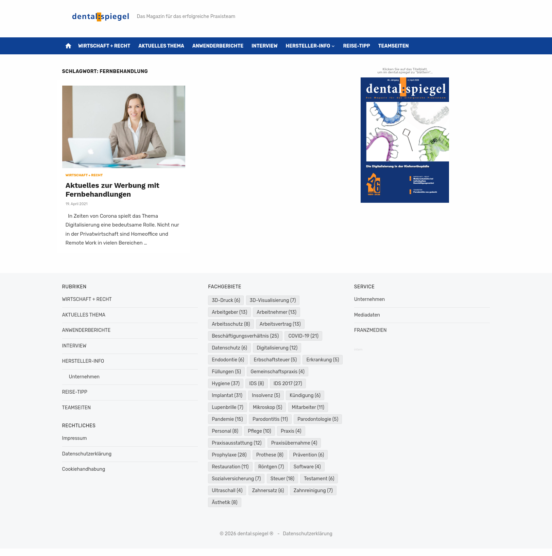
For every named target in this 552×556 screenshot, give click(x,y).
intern (357, 348)
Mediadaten (366, 314)
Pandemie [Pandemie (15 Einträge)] (270, 419)
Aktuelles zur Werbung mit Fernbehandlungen (114, 188)
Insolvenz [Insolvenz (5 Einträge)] (305, 395)
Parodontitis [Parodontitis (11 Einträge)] (312, 419)
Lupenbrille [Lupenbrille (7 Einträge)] (268, 407)
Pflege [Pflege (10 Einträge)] (310, 430)
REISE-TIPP (358, 46)
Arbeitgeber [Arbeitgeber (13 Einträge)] (230, 312)
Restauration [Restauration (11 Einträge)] (308, 466)
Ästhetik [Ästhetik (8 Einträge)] (315, 502)
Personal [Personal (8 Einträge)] (276, 430)
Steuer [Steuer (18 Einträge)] (224, 490)
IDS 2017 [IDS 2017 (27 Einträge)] (226, 395)
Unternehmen (86, 376)
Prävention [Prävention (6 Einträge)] (264, 466)
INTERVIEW (267, 46)
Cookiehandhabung (85, 468)
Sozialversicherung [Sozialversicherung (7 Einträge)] (308, 478)
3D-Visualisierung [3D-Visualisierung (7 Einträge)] (273, 300)
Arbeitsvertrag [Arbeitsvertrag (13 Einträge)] (280, 323)
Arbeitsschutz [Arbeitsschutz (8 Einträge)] (231, 323)
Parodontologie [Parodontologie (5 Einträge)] (232, 430)
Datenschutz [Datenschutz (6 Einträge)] (230, 347)
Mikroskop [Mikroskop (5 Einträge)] (308, 407)
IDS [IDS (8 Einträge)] (320, 383)
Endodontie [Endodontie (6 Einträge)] (228, 359)
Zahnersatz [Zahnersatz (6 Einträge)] (228, 502)
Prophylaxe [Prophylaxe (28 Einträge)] (285, 454)
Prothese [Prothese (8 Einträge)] (226, 466)
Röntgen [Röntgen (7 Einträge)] (225, 478)
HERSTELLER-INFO (310, 46)
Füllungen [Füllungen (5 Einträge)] (269, 371)
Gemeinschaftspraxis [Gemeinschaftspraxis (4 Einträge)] (239, 383)
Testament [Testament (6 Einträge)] (261, 490)
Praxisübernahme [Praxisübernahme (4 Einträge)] (235, 454)
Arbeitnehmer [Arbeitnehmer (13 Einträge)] (277, 312)
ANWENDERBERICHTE (219, 46)
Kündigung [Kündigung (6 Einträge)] (227, 407)
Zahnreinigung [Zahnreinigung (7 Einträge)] (273, 502)
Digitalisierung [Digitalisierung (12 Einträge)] (277, 347)
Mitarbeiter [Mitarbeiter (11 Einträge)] (228, 419)
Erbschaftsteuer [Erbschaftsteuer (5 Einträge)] (275, 359)
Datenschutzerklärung (89, 453)
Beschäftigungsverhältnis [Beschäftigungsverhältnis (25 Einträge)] (245, 335)
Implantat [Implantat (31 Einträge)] (266, 395)
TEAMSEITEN (395, 46)
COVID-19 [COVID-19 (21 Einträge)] (304, 335)
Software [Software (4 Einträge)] (261, 478)
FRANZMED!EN (369, 330)
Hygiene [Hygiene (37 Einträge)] (290, 383)
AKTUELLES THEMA (163, 46)
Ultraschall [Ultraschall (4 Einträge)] (301, 490)
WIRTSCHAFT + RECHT (106, 46)
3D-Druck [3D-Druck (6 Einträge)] (226, 300)
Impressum (76, 438)
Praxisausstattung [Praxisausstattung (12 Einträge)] (267, 442)
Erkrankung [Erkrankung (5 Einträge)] (228, 371)
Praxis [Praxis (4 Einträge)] (222, 442)
